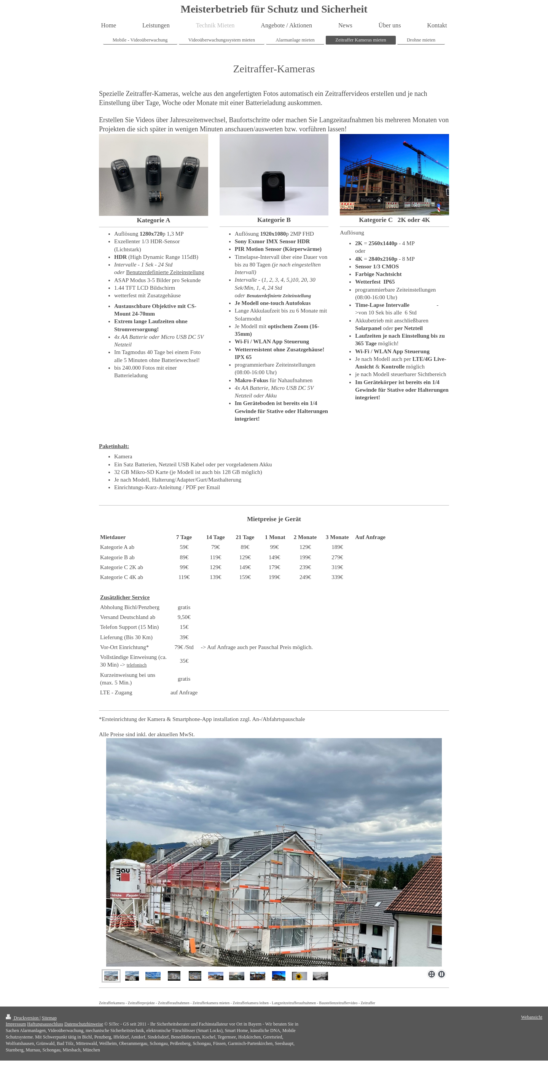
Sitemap (49, 1018)
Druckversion (23, 1018)
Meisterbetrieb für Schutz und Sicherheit (274, 9)
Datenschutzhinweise (83, 1024)
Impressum (16, 1024)
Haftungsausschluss (45, 1024)
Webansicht (531, 1017)
